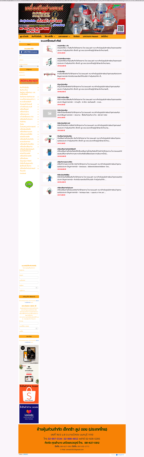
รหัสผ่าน (21, 60)
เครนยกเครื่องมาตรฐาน (63, 59)
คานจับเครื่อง (61, 72)
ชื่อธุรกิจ (21, 275)
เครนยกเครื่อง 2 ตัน (63, 46)
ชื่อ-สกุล (21, 321)
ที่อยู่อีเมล (21, 285)
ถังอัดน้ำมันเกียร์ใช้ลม (63, 175)
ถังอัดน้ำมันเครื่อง (62, 110)
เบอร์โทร (21, 331)
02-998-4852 (71, 439)
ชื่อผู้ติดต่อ (21, 270)
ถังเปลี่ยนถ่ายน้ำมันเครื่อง (64, 136)
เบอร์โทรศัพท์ (22, 280)
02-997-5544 (55, 439)
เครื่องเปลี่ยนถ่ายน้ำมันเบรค (65, 188)
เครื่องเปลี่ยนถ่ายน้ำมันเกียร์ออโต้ (66, 149)
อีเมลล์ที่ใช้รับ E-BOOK (24, 326)
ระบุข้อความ (22, 290)
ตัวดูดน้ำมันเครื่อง (62, 84)
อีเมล (20, 55)
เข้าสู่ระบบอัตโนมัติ (23, 64)
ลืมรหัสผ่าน (21, 73)
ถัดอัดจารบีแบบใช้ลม (63, 97)
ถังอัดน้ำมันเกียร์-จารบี (63, 123)
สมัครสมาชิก (22, 75)
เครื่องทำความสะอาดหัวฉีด (64, 162)
